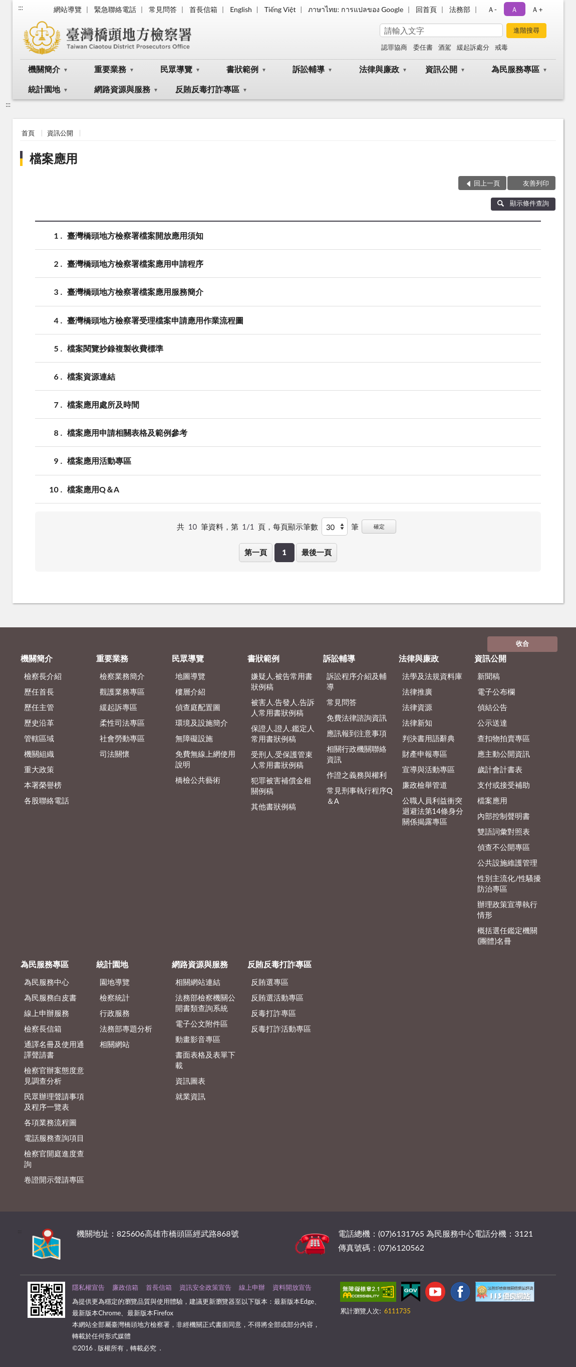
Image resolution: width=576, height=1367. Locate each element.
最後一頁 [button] (317, 552)
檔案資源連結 (91, 376)
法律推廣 (417, 691)
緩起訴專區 (118, 707)
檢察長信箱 (43, 1028)
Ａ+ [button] (536, 9)
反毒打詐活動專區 (281, 1028)
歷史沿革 (39, 722)
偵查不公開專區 (503, 846)
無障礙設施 (194, 738)
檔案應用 (54, 158)
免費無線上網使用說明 (205, 759)
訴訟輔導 (309, 69)
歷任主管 (39, 707)
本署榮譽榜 (43, 784)
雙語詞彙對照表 (503, 831)
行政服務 (115, 1012)
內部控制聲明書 (503, 815)
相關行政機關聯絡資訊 (357, 754)
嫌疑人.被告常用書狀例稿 (282, 681)
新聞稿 (488, 675)
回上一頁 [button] (487, 183)
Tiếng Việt (280, 9)
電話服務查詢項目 (54, 1137)
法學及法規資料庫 (432, 675)
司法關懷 (115, 753)
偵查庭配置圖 (197, 707)
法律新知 (417, 722)
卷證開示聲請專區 (54, 1179)
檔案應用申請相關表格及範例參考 (127, 432)
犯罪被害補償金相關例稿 (281, 785)
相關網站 (115, 1044)
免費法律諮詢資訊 (357, 717)
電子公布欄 (496, 691)
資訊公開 (441, 69)
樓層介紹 (190, 691)
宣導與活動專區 (428, 769)
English (241, 9)
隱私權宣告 (88, 1287)
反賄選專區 (270, 981)
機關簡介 (44, 69)
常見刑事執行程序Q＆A (360, 795)
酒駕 (444, 47)
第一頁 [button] (255, 552)
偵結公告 (492, 707)
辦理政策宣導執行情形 (507, 909)
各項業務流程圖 (50, 1122)
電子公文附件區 (201, 1023)
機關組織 (39, 753)
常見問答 (163, 9)
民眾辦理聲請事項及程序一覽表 (54, 1101)
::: (20, 8)
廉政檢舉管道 (424, 784)
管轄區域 (39, 738)
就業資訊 (190, 1096)
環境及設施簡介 (201, 722)
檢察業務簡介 (122, 675)
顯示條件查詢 (523, 203)
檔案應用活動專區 (99, 460)
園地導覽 (115, 981)
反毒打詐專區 (273, 1012)
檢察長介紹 (43, 675)
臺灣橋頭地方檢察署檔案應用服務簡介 (135, 291)
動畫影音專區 (197, 1039)
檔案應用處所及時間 (103, 404)
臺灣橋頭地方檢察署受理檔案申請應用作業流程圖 (155, 320)
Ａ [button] (514, 9)
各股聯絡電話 (46, 800)
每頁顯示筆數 (295, 526)
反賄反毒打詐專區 (207, 89)
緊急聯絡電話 (115, 9)
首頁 (28, 133)
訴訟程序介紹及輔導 (357, 681)
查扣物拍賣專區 (503, 738)
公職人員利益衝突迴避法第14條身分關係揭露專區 (432, 811)
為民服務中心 (46, 981)
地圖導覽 (190, 675)
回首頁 (426, 9)
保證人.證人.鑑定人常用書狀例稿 (283, 733)
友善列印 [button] (536, 183)
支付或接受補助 (503, 784)
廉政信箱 (125, 1287)
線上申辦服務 (46, 1012)
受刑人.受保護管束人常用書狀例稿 (282, 759)
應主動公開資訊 (503, 753)
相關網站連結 (197, 981)
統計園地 (44, 89)
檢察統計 (115, 997)
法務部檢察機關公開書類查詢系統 (205, 1002)
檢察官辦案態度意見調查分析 (54, 1075)
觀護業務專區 (122, 691)
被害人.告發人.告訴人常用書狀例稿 (283, 707)
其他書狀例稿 (273, 806)
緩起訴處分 (473, 47)
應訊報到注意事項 (357, 733)
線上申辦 (252, 1287)
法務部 (459, 9)
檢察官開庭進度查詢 (54, 1158)
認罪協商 (394, 47)
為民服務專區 (515, 69)
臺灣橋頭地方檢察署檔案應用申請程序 (135, 263)
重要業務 (110, 69)
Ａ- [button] (492, 9)
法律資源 (417, 707)
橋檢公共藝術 (197, 779)
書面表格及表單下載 (205, 1060)
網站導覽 (68, 9)
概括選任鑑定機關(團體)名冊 (507, 935)
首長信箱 (203, 9)
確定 (379, 526)
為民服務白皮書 (50, 997)
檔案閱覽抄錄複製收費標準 (115, 348)
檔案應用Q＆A (93, 489)
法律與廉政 (379, 69)
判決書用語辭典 (428, 738)
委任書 (423, 47)
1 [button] (284, 552)
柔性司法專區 (122, 722)
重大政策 (39, 769)
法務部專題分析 (126, 1028)
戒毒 (501, 47)
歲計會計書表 (499, 769)
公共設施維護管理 (507, 862)
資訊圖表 (190, 1080)
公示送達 (492, 722)
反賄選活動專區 (277, 997)
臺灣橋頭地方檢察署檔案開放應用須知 (135, 235)
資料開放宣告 (292, 1287)
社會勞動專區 (122, 738)
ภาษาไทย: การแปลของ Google (355, 9)
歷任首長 (39, 691)
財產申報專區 (424, 753)
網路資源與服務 (122, 89)
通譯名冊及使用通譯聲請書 (54, 1049)
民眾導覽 (176, 69)
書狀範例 (242, 69)
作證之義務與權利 (357, 774)
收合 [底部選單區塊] (522, 643)
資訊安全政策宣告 (205, 1287)
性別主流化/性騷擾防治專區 (509, 883)
